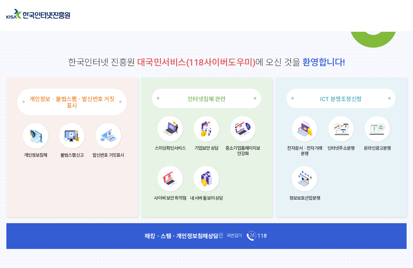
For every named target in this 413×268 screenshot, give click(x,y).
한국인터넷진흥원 (38, 14)
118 (262, 235)
